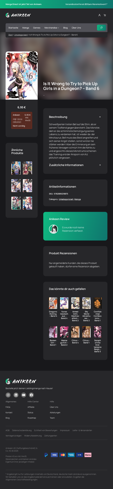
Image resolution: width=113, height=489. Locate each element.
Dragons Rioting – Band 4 (53, 314)
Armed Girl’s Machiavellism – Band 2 (75, 316)
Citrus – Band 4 (75, 341)
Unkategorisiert (21, 34)
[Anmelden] (99, 15)
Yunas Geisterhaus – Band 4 (64, 315)
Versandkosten (17, 120)
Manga (77, 199)
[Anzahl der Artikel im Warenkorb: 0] (104, 15)
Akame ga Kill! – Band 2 (64, 342)
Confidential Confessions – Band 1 (98, 316)
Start (10, 34)
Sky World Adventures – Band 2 (86, 316)
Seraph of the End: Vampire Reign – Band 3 (97, 346)
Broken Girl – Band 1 (53, 342)
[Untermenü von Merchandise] (58, 27)
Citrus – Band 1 (86, 341)
